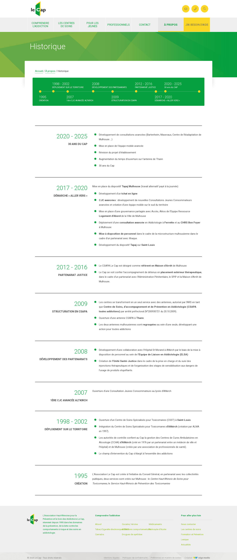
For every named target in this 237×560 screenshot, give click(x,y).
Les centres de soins (66, 25)
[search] (204, 9)
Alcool (98, 524)
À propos (170, 24)
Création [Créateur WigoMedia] (197, 558)
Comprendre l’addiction (40, 25)
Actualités (186, 544)
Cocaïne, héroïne (130, 524)
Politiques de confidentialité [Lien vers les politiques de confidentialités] (135, 558)
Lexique (184, 539)
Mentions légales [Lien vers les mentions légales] (111, 558)
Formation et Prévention (192, 534)
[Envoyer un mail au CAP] (185, 9)
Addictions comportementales (136, 529)
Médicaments (155, 524)
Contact (144, 24)
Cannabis (99, 534)
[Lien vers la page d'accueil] (38, 8)
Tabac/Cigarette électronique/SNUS (112, 529)
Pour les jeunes (92, 25)
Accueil (39, 71)
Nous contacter (188, 524)
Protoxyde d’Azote (157, 529)
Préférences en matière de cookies (166, 558)
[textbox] (147, 219)
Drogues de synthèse (132, 534)
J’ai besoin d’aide (196, 24)
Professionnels (118, 24)
